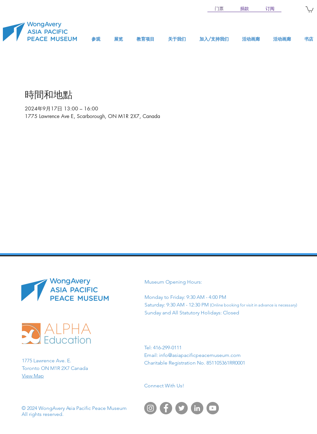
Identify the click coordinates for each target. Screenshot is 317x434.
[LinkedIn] (197, 408)
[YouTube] (212, 408)
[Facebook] (166, 408)
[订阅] (270, 9)
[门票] (219, 9)
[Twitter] (181, 408)
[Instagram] (150, 408)
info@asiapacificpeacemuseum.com (200, 355)
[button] (310, 9)
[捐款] (244, 9)
